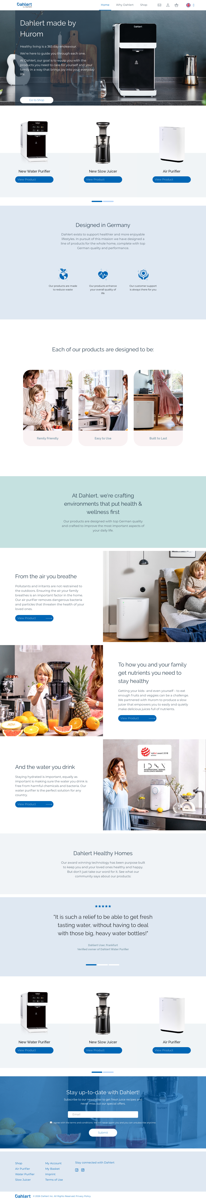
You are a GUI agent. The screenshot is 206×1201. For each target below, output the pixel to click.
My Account (53, 1163)
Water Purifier (24, 1174)
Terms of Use (54, 1179)
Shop (143, 5)
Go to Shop (36, 100)
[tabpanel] (34, 153)
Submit (103, 1132)
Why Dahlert (125, 5)
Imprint (50, 1174)
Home (105, 5)
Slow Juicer (23, 1179)
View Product (34, 618)
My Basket (52, 1168)
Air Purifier (22, 1168)
